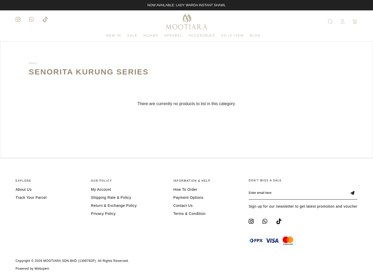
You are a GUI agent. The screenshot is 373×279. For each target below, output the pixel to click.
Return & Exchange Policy (114, 205)
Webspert (41, 268)
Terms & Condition (189, 214)
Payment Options (188, 197)
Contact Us (183, 205)
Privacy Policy (103, 214)
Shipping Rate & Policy (111, 197)
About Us (24, 189)
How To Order (185, 189)
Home (32, 63)
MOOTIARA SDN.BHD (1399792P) (69, 261)
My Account (101, 189)
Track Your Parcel (31, 197)
